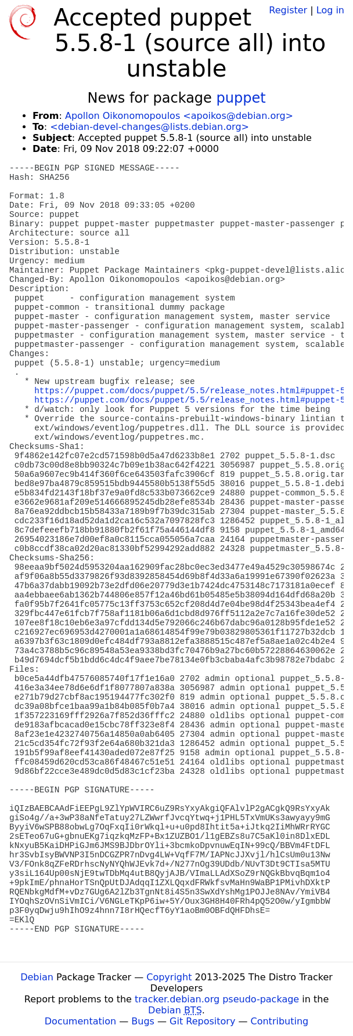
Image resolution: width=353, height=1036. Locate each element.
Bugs (142, 1021)
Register (288, 10)
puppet (240, 98)
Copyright (169, 977)
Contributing (280, 1021)
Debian (36, 977)
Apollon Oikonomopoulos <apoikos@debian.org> (179, 115)
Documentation (80, 1021)
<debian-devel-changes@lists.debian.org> (149, 126)
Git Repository (202, 1021)
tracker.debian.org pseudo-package (217, 999)
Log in (330, 10)
